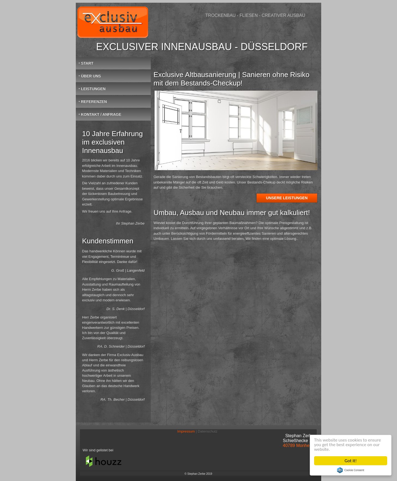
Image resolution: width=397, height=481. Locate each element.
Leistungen (93, 89)
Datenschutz (208, 431)
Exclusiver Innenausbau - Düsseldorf (202, 46)
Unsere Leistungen (287, 198)
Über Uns (91, 76)
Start (87, 63)
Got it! (351, 461)
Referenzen (94, 101)
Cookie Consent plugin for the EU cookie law (350, 470)
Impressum (187, 431)
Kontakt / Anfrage (101, 114)
